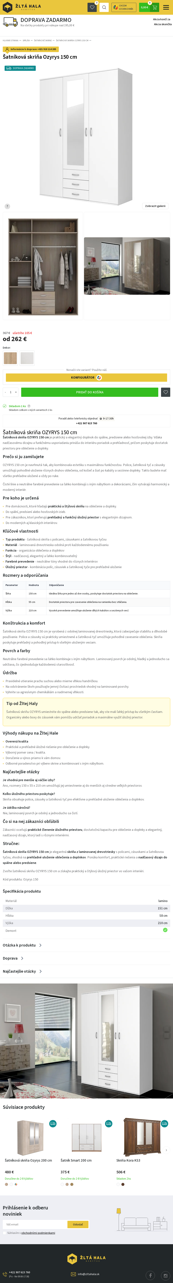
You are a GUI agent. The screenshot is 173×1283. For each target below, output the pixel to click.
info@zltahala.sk (88, 1274)
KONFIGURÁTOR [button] (86, 377)
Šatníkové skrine (43, 40)
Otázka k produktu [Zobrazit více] (19, 945)
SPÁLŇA (26, 40)
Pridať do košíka (89, 392)
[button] (166, 1150)
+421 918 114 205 (46, 49)
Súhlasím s (31, 1233)
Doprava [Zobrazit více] (10, 958)
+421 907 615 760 (86, 423)
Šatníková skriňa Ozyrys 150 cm (72, 40)
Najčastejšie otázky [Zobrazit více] (19, 971)
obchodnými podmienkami (38, 1233)
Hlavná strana (10, 40)
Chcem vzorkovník (111, 7)
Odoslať (78, 1224)
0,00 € (150, 7)
